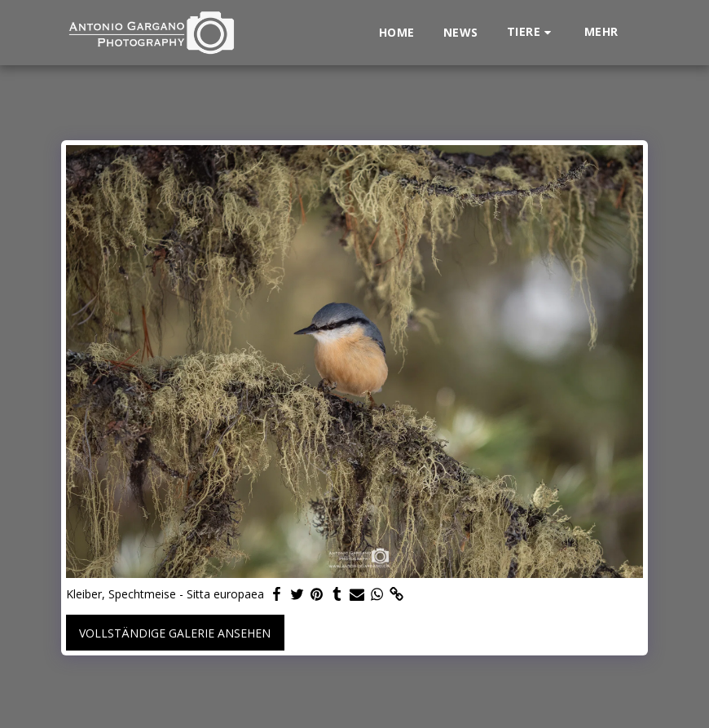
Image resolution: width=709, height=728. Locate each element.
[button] (531, 32)
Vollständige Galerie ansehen (175, 633)
